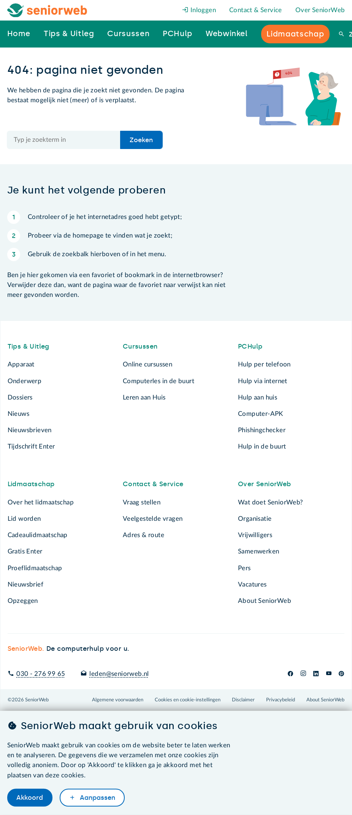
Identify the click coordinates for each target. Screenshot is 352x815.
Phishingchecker (261, 430)
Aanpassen (96, 797)
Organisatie (254, 518)
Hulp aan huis (257, 397)
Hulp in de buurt (262, 446)
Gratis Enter (25, 551)
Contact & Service (255, 10)
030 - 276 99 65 (40, 674)
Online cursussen (148, 364)
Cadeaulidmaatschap (38, 535)
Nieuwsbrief (25, 584)
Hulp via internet (262, 381)
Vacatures (252, 584)
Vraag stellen (141, 502)
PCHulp (250, 346)
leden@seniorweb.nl (119, 674)
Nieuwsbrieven (30, 430)
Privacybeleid (280, 700)
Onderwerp (25, 381)
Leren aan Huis (144, 397)
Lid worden (24, 518)
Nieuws (18, 414)
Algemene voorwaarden (117, 700)
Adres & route (143, 535)
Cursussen (140, 346)
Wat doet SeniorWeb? (270, 502)
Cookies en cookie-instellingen (187, 700)
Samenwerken (258, 551)
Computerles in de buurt (158, 381)
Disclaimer (243, 700)
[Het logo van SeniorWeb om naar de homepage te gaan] (47, 10)
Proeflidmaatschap (35, 568)
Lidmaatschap (31, 484)
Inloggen (199, 10)
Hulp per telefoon (264, 364)
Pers (244, 568)
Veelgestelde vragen (153, 518)
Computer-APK (260, 414)
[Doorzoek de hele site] (64, 140)
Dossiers (20, 397)
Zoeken (141, 140)
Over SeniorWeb (320, 10)
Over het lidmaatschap (41, 502)
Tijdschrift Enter (31, 446)
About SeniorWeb (264, 601)
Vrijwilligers (255, 535)
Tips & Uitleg (28, 346)
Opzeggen (23, 601)
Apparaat (21, 364)
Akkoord (29, 797)
